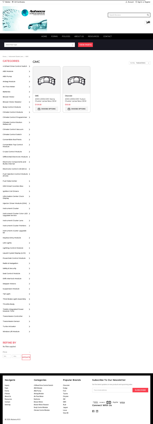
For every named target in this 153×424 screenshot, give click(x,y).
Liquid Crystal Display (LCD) (14, 253)
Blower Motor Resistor (12, 102)
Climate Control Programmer (15, 117)
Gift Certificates (18, 2)
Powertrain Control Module (14, 258)
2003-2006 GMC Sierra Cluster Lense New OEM (45, 100)
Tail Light (6, 294)
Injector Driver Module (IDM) (15, 203)
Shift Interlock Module (12, 279)
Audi (64, 405)
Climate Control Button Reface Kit (12, 123)
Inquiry (7, 385)
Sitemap (8, 405)
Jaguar (65, 407)
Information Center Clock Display (13, 197)
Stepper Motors (9, 284)
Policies (66, 36)
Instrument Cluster (11, 208)
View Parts (85, 45)
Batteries (6, 92)
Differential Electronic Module (15, 157)
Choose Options (46, 109)
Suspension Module (11, 289)
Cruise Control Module (12, 152)
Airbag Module (9, 81)
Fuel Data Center (10, 181)
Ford (64, 391)
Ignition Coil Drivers (11, 191)
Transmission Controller (13, 316)
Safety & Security (9, 268)
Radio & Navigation (10, 263)
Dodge (65, 388)
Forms (54, 36)
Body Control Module (12, 107)
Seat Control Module (11, 273)
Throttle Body (8, 304)
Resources (93, 36)
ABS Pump (7, 76)
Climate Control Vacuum (13, 129)
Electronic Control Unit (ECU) (15, 169)
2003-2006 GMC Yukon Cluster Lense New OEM (75, 100)
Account (130, 2)
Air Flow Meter (9, 87)
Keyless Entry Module (12, 238)
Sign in (138, 2)
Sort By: (132, 63)
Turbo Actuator (9, 326)
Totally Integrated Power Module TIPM (13, 310)
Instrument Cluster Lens (13, 220)
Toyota (65, 393)
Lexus (65, 410)
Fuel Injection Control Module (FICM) (15, 175)
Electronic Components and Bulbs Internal (14, 163)
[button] (16, 352)
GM (64, 399)
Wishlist (6, 2)
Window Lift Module (11, 331)
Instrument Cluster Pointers (14, 226)
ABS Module (8, 71)
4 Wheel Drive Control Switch (15, 66)
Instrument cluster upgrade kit (14, 232)
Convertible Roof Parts (12, 139)
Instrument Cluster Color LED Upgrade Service (15, 214)
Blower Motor (8, 97)
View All (65, 413)
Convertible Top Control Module (13, 146)
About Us (79, 36)
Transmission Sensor (11, 321)
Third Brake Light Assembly (14, 299)
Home (44, 36)
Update (26, 357)
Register (147, 2)
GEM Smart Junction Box (13, 186)
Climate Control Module (13, 112)
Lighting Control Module (13, 248)
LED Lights (7, 243)
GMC (64, 402)
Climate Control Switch (12, 134)
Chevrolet (66, 385)
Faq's (6, 388)
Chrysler (66, 396)
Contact (107, 36)
